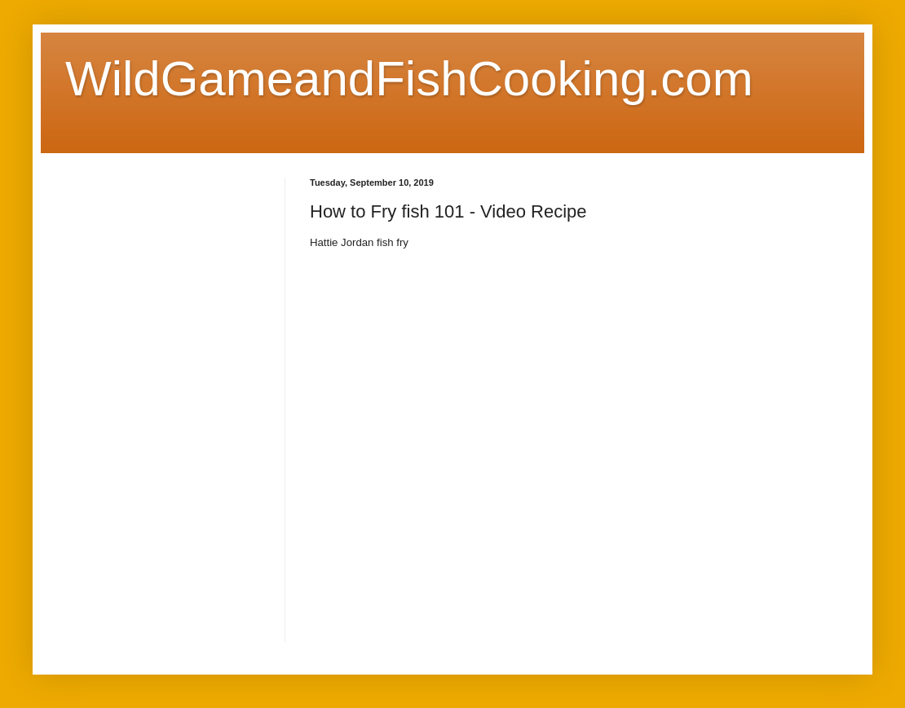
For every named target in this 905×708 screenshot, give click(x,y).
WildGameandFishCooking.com (409, 78)
